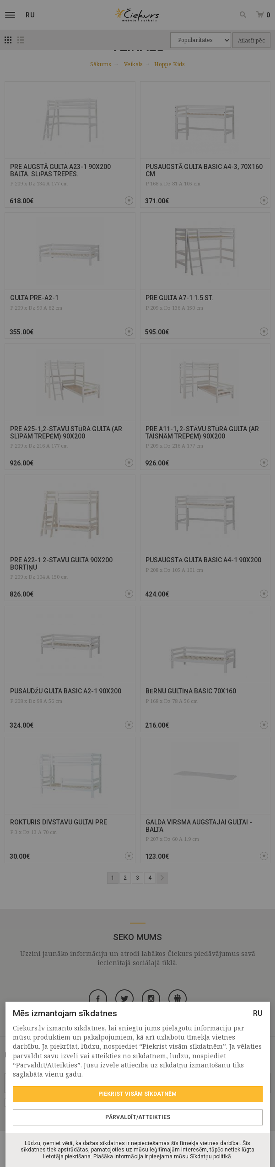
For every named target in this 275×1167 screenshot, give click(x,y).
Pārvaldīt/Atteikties (137, 1117)
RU (257, 1013)
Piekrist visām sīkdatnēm (137, 1094)
